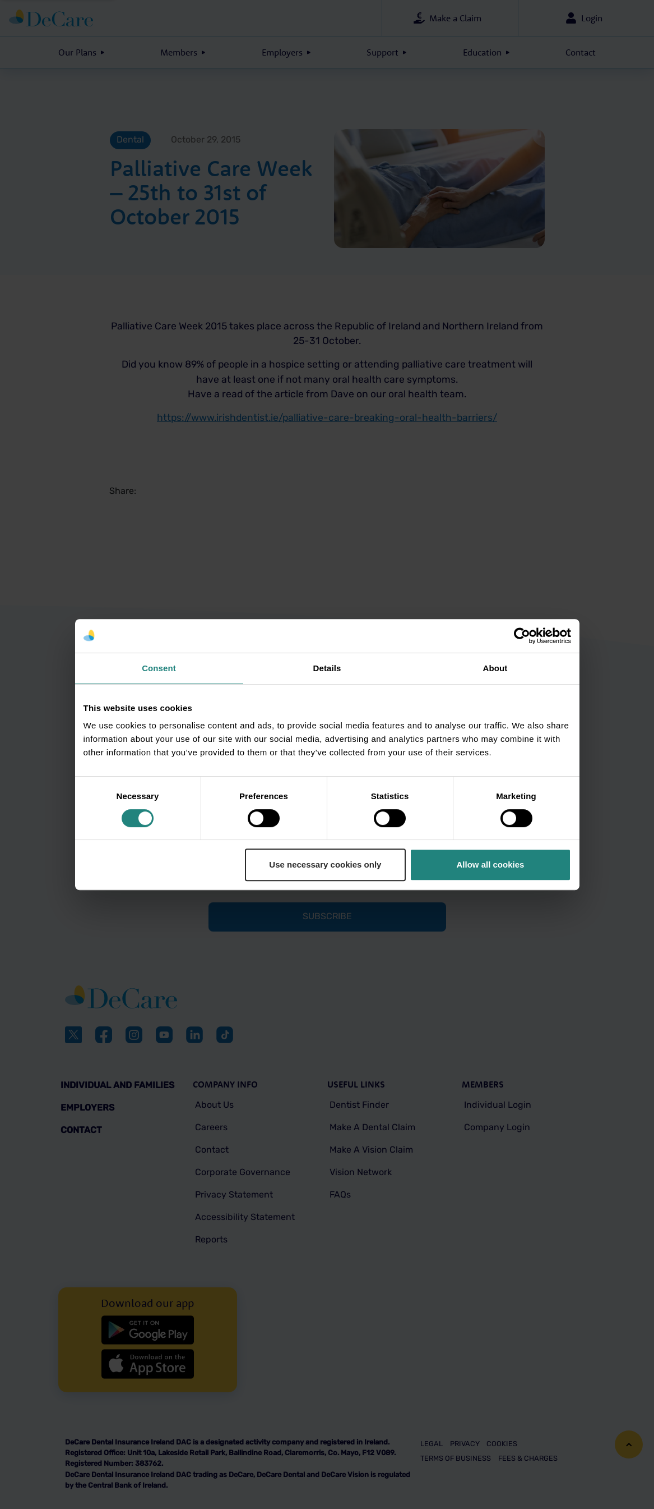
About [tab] (495, 668)
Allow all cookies (491, 864)
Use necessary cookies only (325, 864)
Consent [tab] (159, 668)
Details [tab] (327, 668)
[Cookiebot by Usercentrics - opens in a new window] (522, 635)
